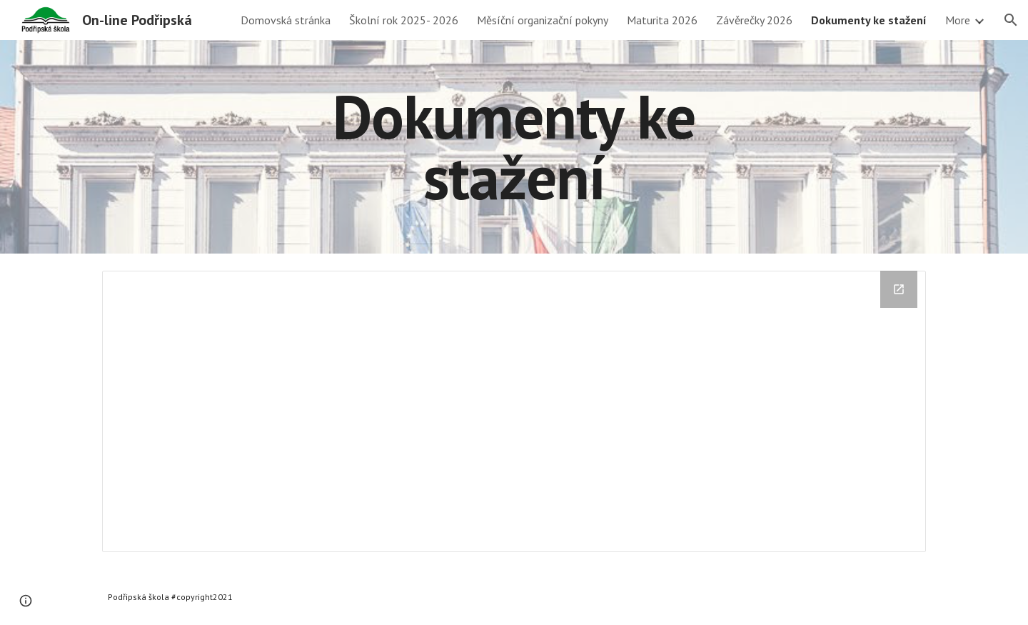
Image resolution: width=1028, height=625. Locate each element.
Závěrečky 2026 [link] (754, 20)
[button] (1011, 20)
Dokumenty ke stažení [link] (869, 20)
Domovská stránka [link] (286, 20)
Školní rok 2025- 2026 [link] (403, 20)
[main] (514, 147)
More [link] (957, 20)
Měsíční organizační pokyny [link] (542, 20)
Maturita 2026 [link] (662, 20)
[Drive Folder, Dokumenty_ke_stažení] (514, 411)
